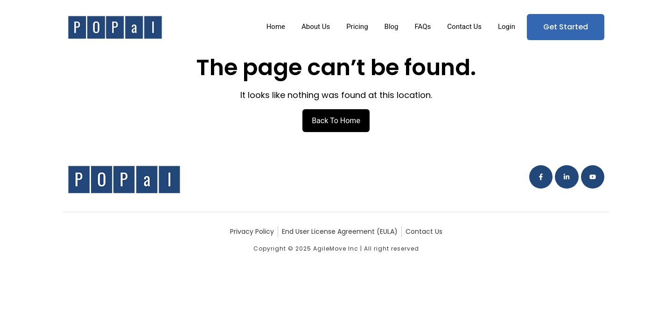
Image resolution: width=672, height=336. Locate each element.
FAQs (423, 26)
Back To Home (336, 120)
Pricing (357, 26)
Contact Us (464, 26)
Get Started (565, 26)
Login (506, 26)
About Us (315, 26)
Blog (392, 26)
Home (275, 26)
